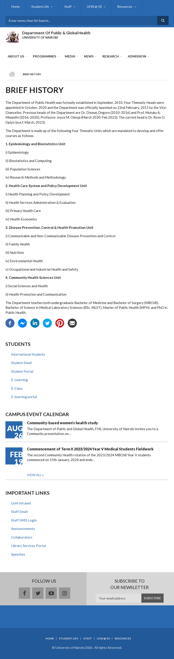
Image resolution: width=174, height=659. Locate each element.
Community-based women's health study (62, 423)
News (89, 56)
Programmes (44, 56)
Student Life (40, 6)
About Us (16, 56)
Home (15, 6)
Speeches (18, 554)
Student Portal (22, 371)
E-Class (17, 388)
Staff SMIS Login (24, 520)
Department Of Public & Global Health (56, 32)
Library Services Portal (28, 546)
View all (34, 475)
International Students (28, 354)
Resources (124, 6)
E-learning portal (24, 397)
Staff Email (19, 511)
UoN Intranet (21, 503)
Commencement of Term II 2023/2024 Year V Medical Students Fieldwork (90, 449)
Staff (67, 6)
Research (110, 56)
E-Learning (19, 380)
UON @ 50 (94, 6)
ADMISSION (137, 56)
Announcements (23, 529)
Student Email (21, 363)
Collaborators (21, 537)
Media (70, 56)
